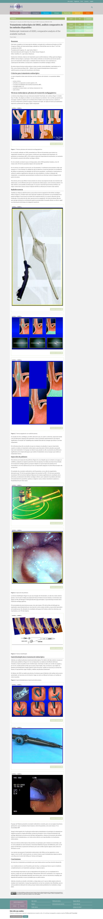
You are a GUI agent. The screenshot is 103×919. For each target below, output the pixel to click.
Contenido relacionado (79, 35)
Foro (80, 27)
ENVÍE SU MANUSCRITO (19, 902)
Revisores (22, 906)
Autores (88, 24)
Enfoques (56, 13)
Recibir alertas (34, 907)
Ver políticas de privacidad (16, 916)
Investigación (36, 13)
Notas (80, 24)
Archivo (88, 13)
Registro (33, 904)
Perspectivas (15, 13)
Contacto (86, 1)
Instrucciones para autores (58, 904)
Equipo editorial (76, 901)
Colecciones (25, 13)
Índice (71, 30)
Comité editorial (76, 904)
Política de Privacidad (71, 913)
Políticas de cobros (56, 901)
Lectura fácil (88, 18)
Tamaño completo (56, 144)
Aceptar (25, 916)
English (91, 1)
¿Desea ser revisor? (77, 907)
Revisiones (46, 13)
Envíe (81, 1)
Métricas (89, 27)
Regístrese (76, 1)
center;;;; (14, 108)
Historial (71, 27)
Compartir (71, 24)
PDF (80, 18)
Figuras (79, 30)
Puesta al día (67, 13)
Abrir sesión (70, 1)
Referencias (88, 30)
